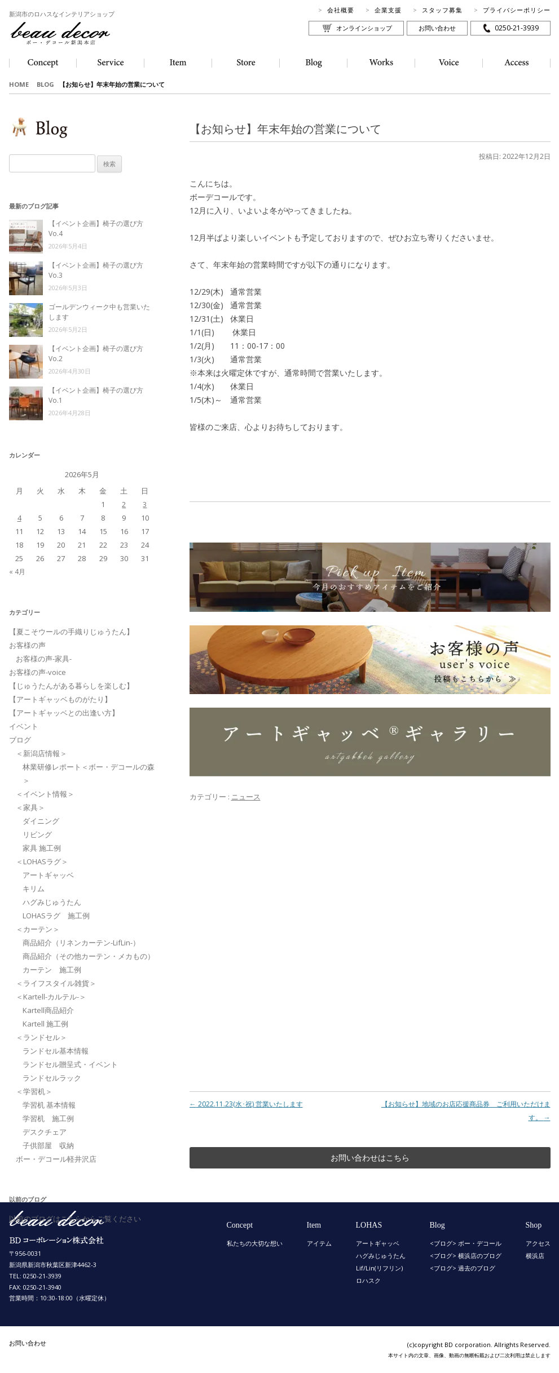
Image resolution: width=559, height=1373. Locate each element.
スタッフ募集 (442, 10)
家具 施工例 (42, 848)
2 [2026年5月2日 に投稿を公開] (124, 504)
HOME (19, 84)
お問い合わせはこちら (370, 1157)
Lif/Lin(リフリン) (379, 1268)
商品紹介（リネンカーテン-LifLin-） (81, 942)
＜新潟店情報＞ (41, 753)
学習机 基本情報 (49, 1105)
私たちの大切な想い (255, 1243)
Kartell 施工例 (45, 1024)
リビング (37, 834)
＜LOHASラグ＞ (42, 861)
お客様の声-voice (37, 672)
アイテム (319, 1243)
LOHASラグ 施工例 (56, 915)
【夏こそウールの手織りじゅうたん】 (71, 631)
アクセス (538, 1243)
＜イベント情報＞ (45, 794)
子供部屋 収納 (48, 1145)
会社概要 (340, 10)
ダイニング (41, 821)
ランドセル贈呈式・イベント (70, 1064)
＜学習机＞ (34, 1091)
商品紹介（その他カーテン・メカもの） (89, 956)
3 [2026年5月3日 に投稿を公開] (145, 504)
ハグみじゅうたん (52, 902)
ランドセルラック (52, 1078)
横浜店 (535, 1255)
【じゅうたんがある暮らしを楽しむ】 (71, 686)
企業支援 (388, 10)
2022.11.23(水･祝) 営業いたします (246, 1104)
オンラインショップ (364, 28)
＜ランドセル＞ (41, 1037)
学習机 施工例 (48, 1118)
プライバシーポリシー (517, 10)
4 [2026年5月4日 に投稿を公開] (19, 518)
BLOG (45, 84)
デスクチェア (45, 1132)
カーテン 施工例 (52, 970)
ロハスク (368, 1280)
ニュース (246, 797)
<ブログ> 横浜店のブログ (465, 1255)
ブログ (20, 740)
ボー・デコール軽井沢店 (56, 1159)
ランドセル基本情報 (56, 1051)
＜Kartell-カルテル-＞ (51, 997)
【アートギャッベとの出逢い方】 (64, 713)
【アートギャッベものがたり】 (60, 699)
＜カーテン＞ (38, 929)
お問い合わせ (437, 28)
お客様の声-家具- (44, 659)
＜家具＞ (30, 807)
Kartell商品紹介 (48, 1010)
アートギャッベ (48, 875)
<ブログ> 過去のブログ (462, 1268)
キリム (34, 888)
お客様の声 (27, 645)
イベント (23, 726)
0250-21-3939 (517, 28)
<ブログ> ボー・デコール (465, 1243)
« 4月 (17, 571)
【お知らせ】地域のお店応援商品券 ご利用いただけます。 (466, 1110)
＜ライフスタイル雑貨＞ (56, 983)
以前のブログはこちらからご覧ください (75, 1219)
